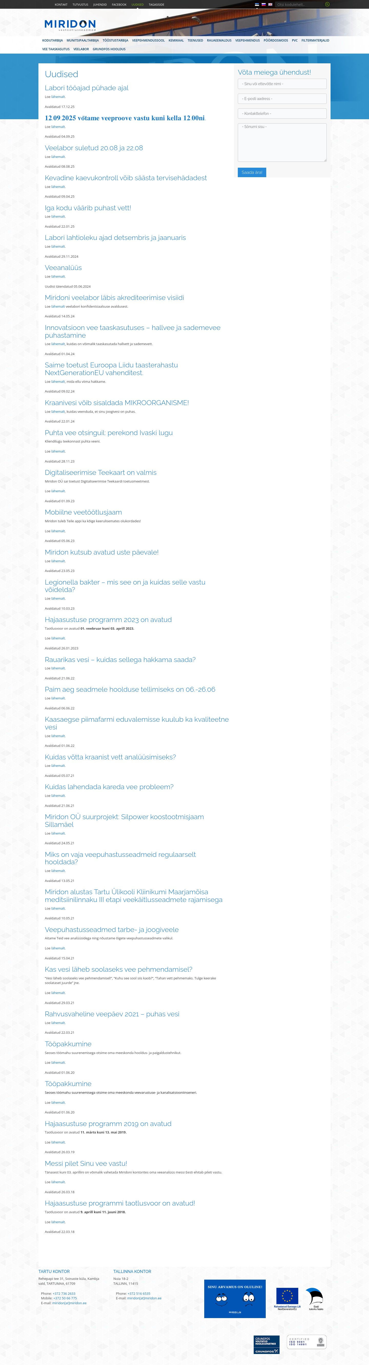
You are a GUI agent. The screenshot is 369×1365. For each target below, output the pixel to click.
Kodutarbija (52, 40)
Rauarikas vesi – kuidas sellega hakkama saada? (120, 660)
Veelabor (81, 49)
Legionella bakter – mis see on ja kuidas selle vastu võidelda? (125, 586)
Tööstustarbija (115, 40)
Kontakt (61, 4)
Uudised (137, 4)
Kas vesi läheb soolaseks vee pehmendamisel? (118, 969)
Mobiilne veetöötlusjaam (83, 512)
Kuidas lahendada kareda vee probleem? (109, 787)
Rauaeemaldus (219, 40)
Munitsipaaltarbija (83, 40)
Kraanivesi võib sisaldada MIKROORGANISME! (117, 403)
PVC (295, 40)
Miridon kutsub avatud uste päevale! (102, 552)
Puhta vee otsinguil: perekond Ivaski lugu (109, 433)
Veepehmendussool (148, 40)
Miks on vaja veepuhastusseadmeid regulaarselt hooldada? (120, 858)
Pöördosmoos (276, 40)
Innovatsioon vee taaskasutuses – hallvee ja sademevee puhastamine (132, 331)
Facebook (119, 4)
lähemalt (58, 96)
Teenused (195, 40)
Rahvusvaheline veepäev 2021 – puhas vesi (112, 1014)
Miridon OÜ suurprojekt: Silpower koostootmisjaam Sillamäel (124, 820)
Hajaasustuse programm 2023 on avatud (108, 620)
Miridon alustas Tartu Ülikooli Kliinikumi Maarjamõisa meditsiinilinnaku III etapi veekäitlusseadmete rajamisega (134, 896)
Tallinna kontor (132, 1271)
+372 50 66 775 (65, 1298)
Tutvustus (80, 4)
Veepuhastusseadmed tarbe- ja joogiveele (112, 930)
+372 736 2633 (64, 1293)
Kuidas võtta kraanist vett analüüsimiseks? (110, 757)
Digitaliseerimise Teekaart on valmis (101, 472)
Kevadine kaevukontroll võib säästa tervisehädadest (126, 178)
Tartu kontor (54, 1271)
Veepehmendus (247, 40)
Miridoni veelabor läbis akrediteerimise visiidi (114, 298)
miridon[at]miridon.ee (69, 1303)
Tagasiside (156, 4)
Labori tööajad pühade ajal (87, 88)
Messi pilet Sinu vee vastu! (86, 1163)
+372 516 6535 (139, 1293)
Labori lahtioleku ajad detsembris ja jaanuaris (115, 238)
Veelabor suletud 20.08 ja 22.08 (94, 148)
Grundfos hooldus (109, 49)
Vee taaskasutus (56, 49)
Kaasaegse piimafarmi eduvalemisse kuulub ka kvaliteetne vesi (137, 723)
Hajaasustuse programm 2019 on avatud (108, 1124)
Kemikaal (176, 40)
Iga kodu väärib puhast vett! (88, 208)
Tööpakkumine (68, 1044)
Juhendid (100, 4)
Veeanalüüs (63, 268)
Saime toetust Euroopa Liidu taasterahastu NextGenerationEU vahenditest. (111, 369)
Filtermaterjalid (315, 40)
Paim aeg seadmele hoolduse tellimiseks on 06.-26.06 (130, 689)
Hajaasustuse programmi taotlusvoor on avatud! (120, 1203)
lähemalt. (58, 276)
